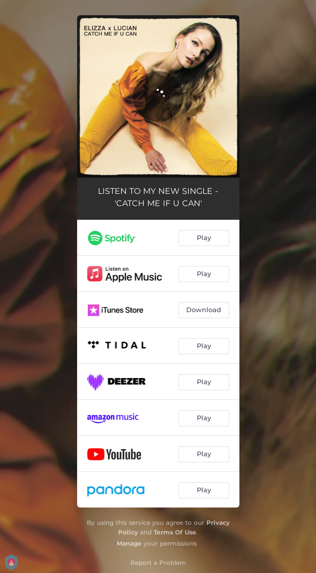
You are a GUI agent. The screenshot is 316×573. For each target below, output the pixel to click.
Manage (129, 543)
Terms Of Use (175, 532)
